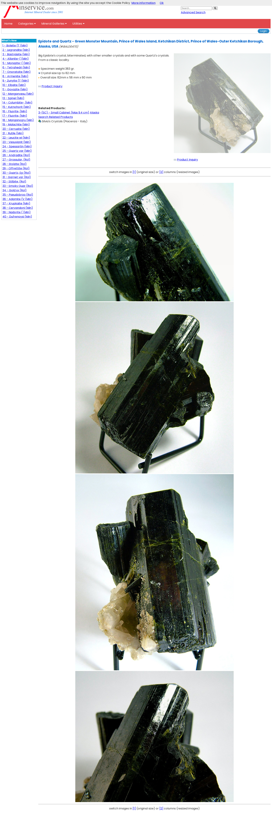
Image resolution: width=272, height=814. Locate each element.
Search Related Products (55, 117)
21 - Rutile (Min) (13, 133)
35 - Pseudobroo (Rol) (17, 195)
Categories (27, 24)
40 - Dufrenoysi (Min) (17, 217)
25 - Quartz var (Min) (17, 151)
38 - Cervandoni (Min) (17, 208)
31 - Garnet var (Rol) (16, 177)
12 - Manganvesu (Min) (18, 94)
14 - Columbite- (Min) (17, 103)
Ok (162, 3)
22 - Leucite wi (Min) (16, 138)
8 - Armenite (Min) (15, 76)
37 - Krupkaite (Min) (16, 203)
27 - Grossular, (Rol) (16, 160)
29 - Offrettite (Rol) (16, 168)
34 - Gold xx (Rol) (14, 190)
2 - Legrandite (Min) (16, 50)
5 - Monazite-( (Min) (16, 63)
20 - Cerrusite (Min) (16, 129)
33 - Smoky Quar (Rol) (17, 186)
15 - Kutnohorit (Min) (16, 107)
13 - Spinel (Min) (13, 98)
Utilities (78, 24)
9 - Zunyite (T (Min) (15, 81)
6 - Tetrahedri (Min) (16, 67)
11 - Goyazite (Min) (15, 89)
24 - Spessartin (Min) (17, 146)
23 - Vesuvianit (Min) (16, 142)
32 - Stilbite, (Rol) (14, 182)
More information (143, 3)
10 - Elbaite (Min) (14, 85)
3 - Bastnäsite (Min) (16, 54)
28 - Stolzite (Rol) (14, 164)
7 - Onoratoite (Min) (16, 72)
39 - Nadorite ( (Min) (16, 212)
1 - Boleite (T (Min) (15, 46)
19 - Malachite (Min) (16, 124)
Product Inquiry (52, 86)
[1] (134, 172)
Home (8, 24)
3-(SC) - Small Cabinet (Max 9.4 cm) (63, 113)
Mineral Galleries (54, 24)
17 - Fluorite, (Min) (14, 116)
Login (263, 31)
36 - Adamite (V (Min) (17, 199)
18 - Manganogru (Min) (18, 120)
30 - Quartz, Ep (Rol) (16, 173)
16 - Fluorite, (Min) (14, 111)
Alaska (94, 113)
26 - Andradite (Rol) (16, 155)
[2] (161, 172)
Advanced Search (193, 12)
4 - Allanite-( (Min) (15, 59)
